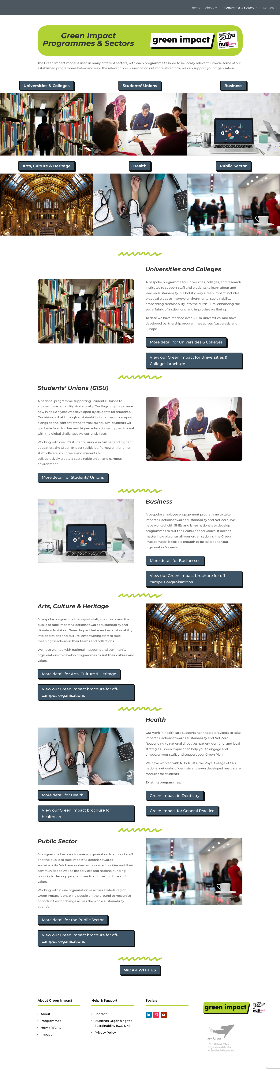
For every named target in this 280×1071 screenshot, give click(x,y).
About (209, 7)
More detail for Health (63, 795)
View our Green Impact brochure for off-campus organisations (188, 578)
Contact (268, 7)
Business (233, 85)
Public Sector (233, 166)
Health (140, 166)
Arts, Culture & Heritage (47, 166)
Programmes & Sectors (238, 7)
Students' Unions (140, 85)
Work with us (140, 970)
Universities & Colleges (47, 85)
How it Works (51, 1027)
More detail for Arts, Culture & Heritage (79, 674)
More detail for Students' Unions (73, 477)
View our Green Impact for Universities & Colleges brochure (188, 360)
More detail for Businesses (175, 560)
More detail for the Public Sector (73, 920)
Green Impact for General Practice (182, 811)
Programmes (51, 1021)
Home (196, 7)
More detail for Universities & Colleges (186, 342)
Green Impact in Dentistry (175, 795)
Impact (46, 1034)
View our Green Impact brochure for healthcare (76, 813)
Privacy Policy (105, 1032)
